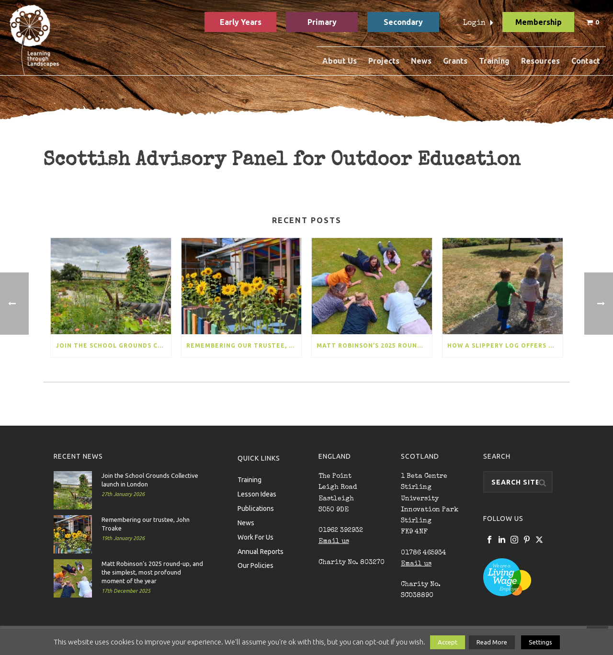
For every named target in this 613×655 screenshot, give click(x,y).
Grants (455, 60)
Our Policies (255, 565)
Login (474, 23)
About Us (339, 60)
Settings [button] (540, 642)
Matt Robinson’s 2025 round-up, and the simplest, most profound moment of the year (374, 345)
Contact (585, 60)
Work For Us (255, 536)
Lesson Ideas (257, 493)
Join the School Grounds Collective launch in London (113, 345)
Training (494, 60)
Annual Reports (261, 551)
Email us (333, 541)
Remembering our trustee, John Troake (244, 345)
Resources (540, 60)
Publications (256, 508)
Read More (492, 642)
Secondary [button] (403, 22)
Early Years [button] (240, 22)
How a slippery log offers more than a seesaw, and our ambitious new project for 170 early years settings (505, 345)
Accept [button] (447, 642)
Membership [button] (538, 22)
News (421, 60)
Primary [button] (322, 22)
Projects (383, 60)
